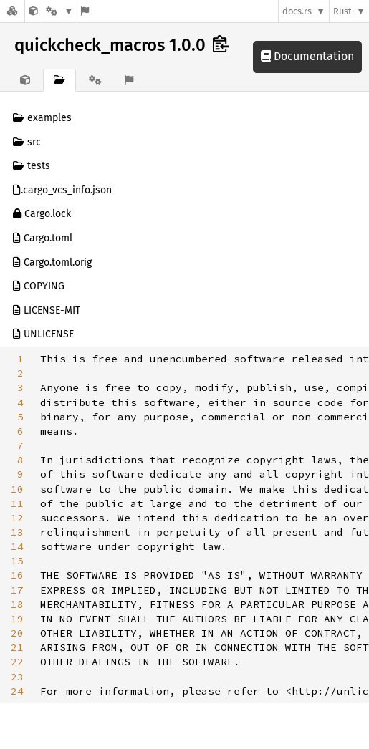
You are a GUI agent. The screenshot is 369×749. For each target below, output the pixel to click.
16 (17, 575)
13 (17, 532)
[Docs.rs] (12, 11)
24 (17, 691)
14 (17, 546)
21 (17, 647)
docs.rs (297, 11)
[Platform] (59, 11)
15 (17, 560)
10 (17, 489)
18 (17, 604)
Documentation (307, 56)
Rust (342, 11)
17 (17, 590)
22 (17, 661)
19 (17, 618)
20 (17, 633)
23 (17, 676)
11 (17, 503)
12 (17, 517)
